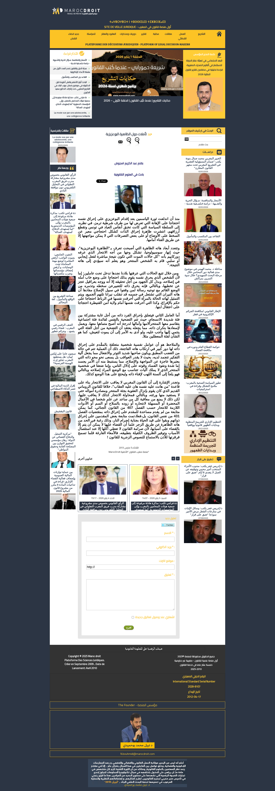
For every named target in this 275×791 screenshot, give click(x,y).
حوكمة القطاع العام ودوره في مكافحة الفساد (203, 348)
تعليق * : (169, 575)
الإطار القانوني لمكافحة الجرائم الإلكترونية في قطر (203, 313)
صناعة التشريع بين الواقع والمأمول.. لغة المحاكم (63, 299)
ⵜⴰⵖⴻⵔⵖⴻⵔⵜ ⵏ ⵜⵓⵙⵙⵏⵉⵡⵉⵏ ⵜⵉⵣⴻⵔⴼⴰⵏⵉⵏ (137, 21)
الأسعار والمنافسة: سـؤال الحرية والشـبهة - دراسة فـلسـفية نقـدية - (71, 61)
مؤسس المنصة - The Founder (137, 705)
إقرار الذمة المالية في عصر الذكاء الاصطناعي (63, 387)
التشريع (201, 34)
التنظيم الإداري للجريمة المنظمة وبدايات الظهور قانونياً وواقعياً (203, 423)
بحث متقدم (203, 144)
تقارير (143, 34)
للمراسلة (91, 34)
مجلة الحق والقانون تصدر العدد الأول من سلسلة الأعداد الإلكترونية (71, 70)
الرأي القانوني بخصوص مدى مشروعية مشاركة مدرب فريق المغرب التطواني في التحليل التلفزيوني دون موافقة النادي (63, 182)
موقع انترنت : (167, 561)
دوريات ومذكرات (128, 34)
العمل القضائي (182, 36)
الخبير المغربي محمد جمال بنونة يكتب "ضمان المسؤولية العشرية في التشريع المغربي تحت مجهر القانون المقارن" (203, 163)
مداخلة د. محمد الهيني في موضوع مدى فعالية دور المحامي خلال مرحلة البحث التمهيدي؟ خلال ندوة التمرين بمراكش (203, 273)
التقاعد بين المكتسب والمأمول (74, 77)
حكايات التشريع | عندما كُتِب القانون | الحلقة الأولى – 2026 (137, 100)
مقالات (168, 34)
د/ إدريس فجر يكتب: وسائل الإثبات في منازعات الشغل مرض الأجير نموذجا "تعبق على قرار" (203, 511)
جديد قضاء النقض (73, 36)
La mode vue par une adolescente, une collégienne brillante (72, 114)
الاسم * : (169, 533)
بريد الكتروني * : (165, 547)
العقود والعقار (108, 34)
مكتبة (156, 34)
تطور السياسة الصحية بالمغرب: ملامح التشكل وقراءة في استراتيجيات (203, 386)
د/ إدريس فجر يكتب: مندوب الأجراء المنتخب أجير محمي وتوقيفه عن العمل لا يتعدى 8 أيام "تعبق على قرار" (203, 471)
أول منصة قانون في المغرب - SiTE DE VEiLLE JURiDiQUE (137, 27)
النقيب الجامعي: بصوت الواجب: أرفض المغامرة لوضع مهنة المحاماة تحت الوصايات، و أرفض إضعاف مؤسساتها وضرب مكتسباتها (63, 264)
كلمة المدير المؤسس (204, 54)
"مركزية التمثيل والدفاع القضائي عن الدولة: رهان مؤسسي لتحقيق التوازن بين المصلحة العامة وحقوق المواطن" (62, 441)
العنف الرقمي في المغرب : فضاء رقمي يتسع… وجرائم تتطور (63, 328)
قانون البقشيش (63, 411)
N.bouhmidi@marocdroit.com (137, 753)
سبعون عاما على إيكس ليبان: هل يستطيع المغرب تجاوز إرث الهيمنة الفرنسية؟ (63, 358)
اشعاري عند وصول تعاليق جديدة (155, 617)
